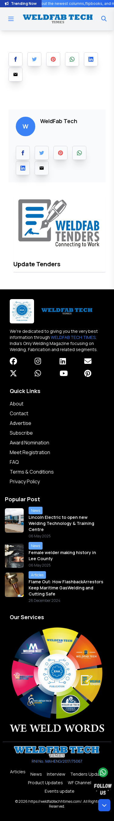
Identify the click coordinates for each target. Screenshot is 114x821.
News (36, 774)
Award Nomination (29, 442)
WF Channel (79, 782)
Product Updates (45, 782)
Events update (59, 791)
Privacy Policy (25, 481)
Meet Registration (30, 452)
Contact (19, 413)
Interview (56, 774)
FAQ (14, 462)
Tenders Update (87, 774)
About (16, 403)
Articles (18, 771)
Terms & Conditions (32, 471)
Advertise (20, 423)
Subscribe (21, 432)
